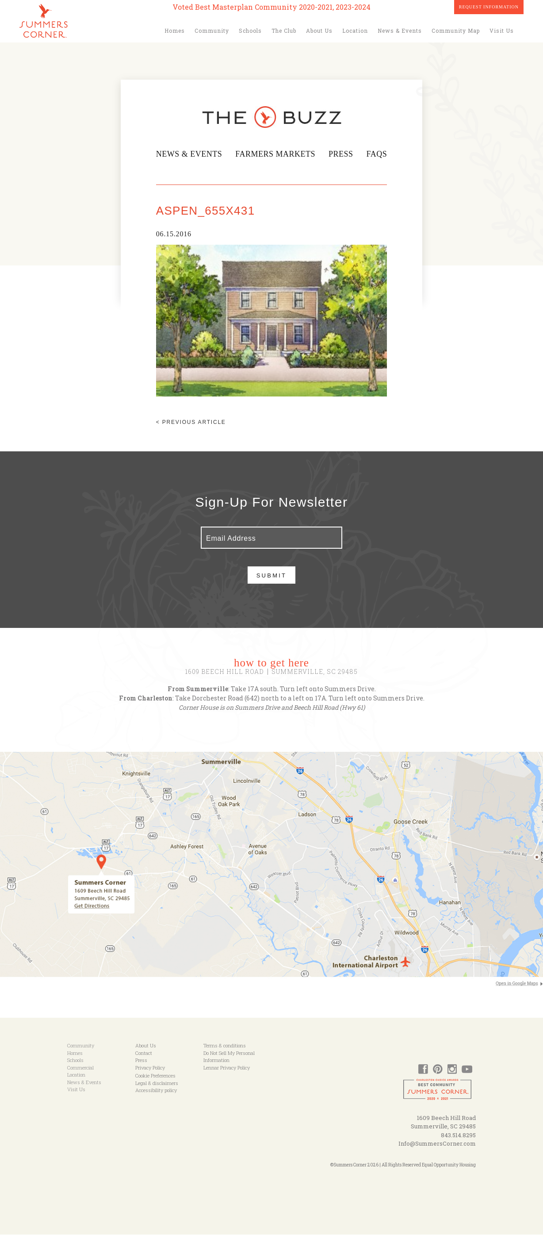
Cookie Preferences (155, 1080)
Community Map (456, 30)
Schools (250, 30)
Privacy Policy (150, 1072)
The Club (284, 30)
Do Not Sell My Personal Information (229, 1061)
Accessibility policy (156, 1094)
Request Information (489, 6)
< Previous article (187, 426)
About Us (319, 30)
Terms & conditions (224, 1050)
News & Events (400, 30)
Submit (271, 580)
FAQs (379, 154)
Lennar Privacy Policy (226, 1072)
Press (343, 154)
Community (212, 30)
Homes (174, 30)
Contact (143, 1057)
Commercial (80, 1072)
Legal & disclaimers (156, 1087)
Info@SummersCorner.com (437, 1148)
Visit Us (501, 30)
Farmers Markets (275, 154)
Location (355, 30)
